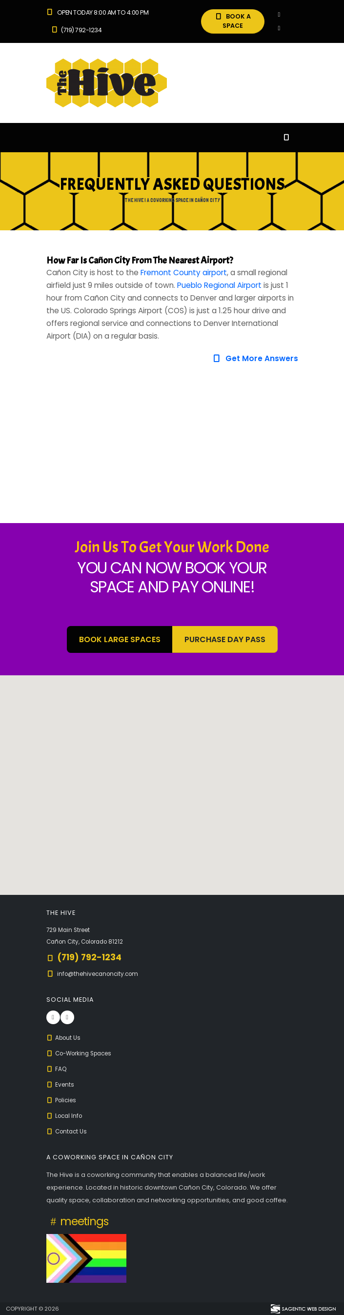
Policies (63, 1100)
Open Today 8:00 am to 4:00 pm (97, 12)
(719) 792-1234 (76, 30)
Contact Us (68, 1131)
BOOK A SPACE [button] (233, 21)
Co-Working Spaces (83, 1053)
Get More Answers (255, 358)
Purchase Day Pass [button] (224, 639)
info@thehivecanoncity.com (101, 974)
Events (61, 1084)
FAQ (57, 1069)
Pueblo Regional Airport (219, 285)
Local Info (66, 1116)
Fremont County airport (184, 272)
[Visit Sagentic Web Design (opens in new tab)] (302, 1308)
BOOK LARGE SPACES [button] (120, 639)
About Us (64, 1037)
